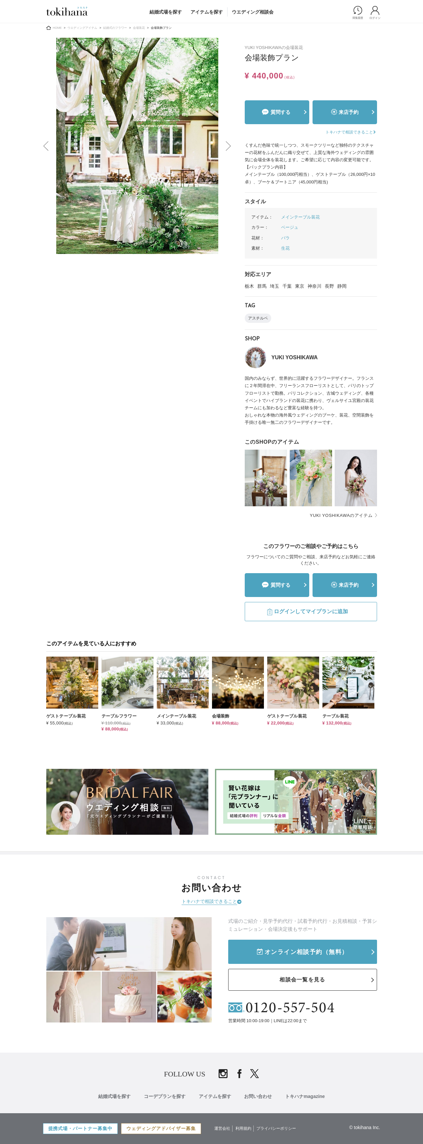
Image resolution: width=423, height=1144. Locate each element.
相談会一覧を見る (302, 979)
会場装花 (139, 27)
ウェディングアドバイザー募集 (161, 1128)
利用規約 (243, 1128)
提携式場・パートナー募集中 (80, 1128)
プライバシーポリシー (276, 1128)
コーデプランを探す (165, 1096)
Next (229, 146)
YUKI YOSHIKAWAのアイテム (341, 515)
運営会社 (223, 1128)
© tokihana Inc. (364, 1127)
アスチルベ (258, 318)
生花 (285, 248)
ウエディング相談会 (253, 12)
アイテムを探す (206, 12)
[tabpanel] (137, 146)
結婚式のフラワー (115, 27)
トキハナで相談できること (209, 901)
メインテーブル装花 (300, 217)
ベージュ (289, 227)
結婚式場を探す (165, 12)
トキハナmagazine (305, 1096)
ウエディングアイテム (82, 27)
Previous (45, 146)
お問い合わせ (258, 1096)
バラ (285, 237)
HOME (57, 27)
